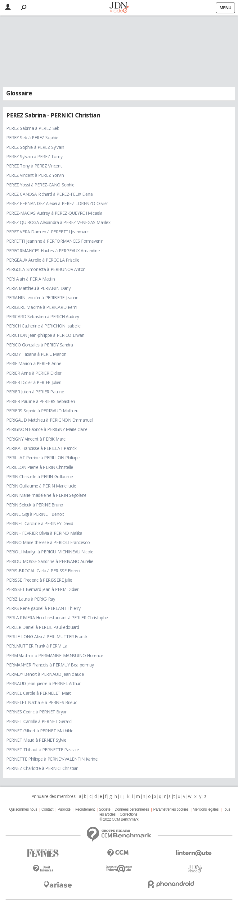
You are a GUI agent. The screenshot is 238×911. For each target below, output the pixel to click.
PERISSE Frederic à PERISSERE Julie (39, 580)
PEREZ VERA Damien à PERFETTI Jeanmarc (47, 232)
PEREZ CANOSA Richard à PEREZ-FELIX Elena (49, 194)
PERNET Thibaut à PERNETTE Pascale (42, 750)
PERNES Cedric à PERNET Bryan (36, 712)
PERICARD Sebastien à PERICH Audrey (42, 316)
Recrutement (85, 809)
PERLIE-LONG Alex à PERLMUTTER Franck (47, 636)
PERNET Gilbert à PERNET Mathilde (40, 731)
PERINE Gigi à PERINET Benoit (35, 514)
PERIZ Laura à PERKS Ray (30, 599)
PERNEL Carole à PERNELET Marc (38, 693)
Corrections (128, 814)
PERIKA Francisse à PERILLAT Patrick (41, 448)
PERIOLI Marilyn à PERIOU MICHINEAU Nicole (49, 552)
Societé (104, 809)
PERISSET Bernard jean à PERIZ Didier (42, 589)
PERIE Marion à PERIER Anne (33, 363)
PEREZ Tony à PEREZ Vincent (34, 166)
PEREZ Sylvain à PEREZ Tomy (34, 156)
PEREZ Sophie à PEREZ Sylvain (35, 147)
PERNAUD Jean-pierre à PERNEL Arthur (43, 683)
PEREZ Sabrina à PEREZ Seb (33, 128)
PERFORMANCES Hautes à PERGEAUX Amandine (53, 251)
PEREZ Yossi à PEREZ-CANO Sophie (40, 185)
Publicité (64, 809)
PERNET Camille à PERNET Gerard (38, 721)
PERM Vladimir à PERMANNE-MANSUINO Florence (54, 655)
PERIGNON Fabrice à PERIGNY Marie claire (47, 429)
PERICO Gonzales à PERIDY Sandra (39, 345)
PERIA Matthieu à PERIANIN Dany (38, 288)
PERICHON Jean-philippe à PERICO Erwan (45, 335)
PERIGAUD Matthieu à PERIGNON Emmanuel (49, 420)
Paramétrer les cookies (170, 809)
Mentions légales (205, 809)
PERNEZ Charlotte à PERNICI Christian (42, 768)
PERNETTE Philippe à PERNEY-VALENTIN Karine (51, 759)
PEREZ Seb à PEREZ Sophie (32, 137)
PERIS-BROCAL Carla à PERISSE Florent (43, 571)
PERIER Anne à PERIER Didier (33, 373)
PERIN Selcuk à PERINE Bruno (34, 505)
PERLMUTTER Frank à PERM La (36, 646)
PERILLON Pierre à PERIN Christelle (39, 467)
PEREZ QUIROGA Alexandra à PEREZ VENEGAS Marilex (58, 222)
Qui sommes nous (23, 809)
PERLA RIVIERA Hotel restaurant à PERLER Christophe (57, 617)
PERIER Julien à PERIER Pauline (35, 392)
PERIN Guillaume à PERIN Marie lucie (41, 486)
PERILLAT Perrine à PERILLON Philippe (43, 457)
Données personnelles (132, 809)
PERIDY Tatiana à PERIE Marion (36, 354)
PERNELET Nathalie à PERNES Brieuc (41, 702)
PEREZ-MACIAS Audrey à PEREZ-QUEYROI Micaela (54, 213)
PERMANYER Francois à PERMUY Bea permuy (50, 665)
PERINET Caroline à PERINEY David (39, 523)
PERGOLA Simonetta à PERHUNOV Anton (46, 269)
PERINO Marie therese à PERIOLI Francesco (48, 542)
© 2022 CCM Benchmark (119, 819)
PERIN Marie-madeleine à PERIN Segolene (46, 495)
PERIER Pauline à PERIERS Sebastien (40, 401)
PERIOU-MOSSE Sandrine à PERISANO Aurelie (49, 561)
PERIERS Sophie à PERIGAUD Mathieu (42, 411)
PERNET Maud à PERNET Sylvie (36, 740)
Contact (47, 809)
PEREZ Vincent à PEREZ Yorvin (35, 175)
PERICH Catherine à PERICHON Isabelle (43, 326)
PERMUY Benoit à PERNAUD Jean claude (45, 674)
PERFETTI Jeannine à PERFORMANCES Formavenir (54, 241)
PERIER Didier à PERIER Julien (33, 382)
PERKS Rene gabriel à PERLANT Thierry (43, 608)
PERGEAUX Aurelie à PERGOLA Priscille (42, 260)
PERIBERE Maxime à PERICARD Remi (41, 307)
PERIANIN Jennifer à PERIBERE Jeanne (42, 297)
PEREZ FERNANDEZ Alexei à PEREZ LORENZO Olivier (57, 203)
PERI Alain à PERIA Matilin (30, 279)
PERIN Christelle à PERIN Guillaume (39, 476)
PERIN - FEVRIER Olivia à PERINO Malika (44, 533)
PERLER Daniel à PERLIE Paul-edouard (42, 627)
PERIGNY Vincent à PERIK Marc (35, 439)
